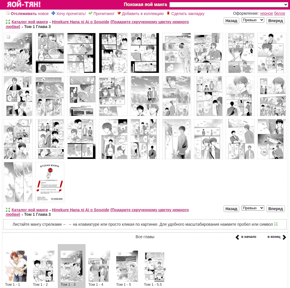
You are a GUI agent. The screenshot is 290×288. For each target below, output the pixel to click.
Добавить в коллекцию (140, 13)
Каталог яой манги (30, 22)
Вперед (275, 20)
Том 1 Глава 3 (37, 26)
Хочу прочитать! (69, 13)
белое (279, 13)
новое (27, 13)
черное (266, 13)
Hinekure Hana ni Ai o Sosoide (80, 22)
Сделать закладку (185, 13)
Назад (231, 20)
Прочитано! (101, 13)
